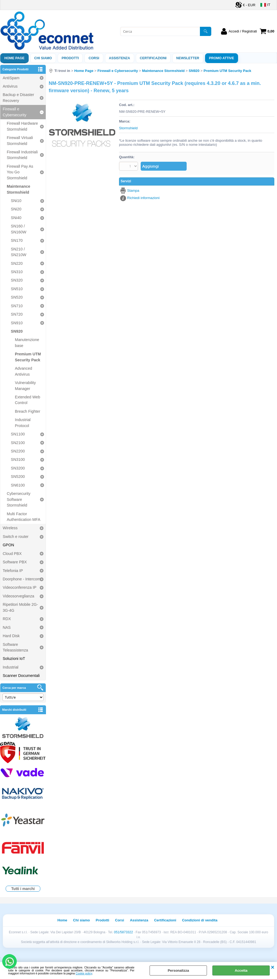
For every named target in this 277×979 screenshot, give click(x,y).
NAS (7, 627)
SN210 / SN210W (18, 252)
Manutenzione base (27, 343)
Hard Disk (11, 636)
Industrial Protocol (23, 423)
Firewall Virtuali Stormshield (20, 140)
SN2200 (18, 451)
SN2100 (18, 443)
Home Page (14, 58)
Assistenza (139, 920)
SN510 (17, 289)
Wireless (10, 528)
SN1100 (18, 434)
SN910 (17, 323)
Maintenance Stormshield (18, 189)
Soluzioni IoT (14, 658)
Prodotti (70, 58)
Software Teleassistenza (15, 647)
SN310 (17, 272)
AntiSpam (11, 78)
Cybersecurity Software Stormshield (18, 499)
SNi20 (16, 209)
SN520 (17, 297)
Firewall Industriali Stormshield (22, 155)
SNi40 (16, 218)
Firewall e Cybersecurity (14, 112)
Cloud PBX (12, 553)
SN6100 (18, 485)
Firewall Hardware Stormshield (22, 126)
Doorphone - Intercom (21, 579)
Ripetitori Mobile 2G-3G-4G (20, 607)
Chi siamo (43, 58)
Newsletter (187, 58)
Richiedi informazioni (143, 198)
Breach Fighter (27, 411)
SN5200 (18, 476)
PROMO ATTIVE (221, 58)
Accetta (241, 970)
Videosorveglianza (18, 596)
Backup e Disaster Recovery (18, 97)
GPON (8, 545)
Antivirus (10, 86)
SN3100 (18, 459)
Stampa (133, 190)
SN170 (17, 240)
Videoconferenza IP (20, 587)
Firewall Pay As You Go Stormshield (20, 172)
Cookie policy (84, 973)
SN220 (17, 263)
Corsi (93, 58)
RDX (7, 619)
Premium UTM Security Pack (28, 357)
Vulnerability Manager (25, 386)
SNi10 (16, 201)
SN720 (17, 314)
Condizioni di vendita (199, 920)
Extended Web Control (27, 400)
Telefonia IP (13, 570)
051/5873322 (123, 932)
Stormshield (128, 128)
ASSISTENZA (119, 58)
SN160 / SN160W (18, 229)
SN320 (17, 280)
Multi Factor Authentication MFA (23, 517)
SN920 (17, 331)
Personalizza (178, 970)
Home (62, 920)
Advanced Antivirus (23, 371)
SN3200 (18, 468)
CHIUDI (272, 967)
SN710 (17, 306)
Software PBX (15, 562)
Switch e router (15, 536)
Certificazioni (153, 58)
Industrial (10, 667)
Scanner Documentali (21, 675)
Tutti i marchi (23, 889)
